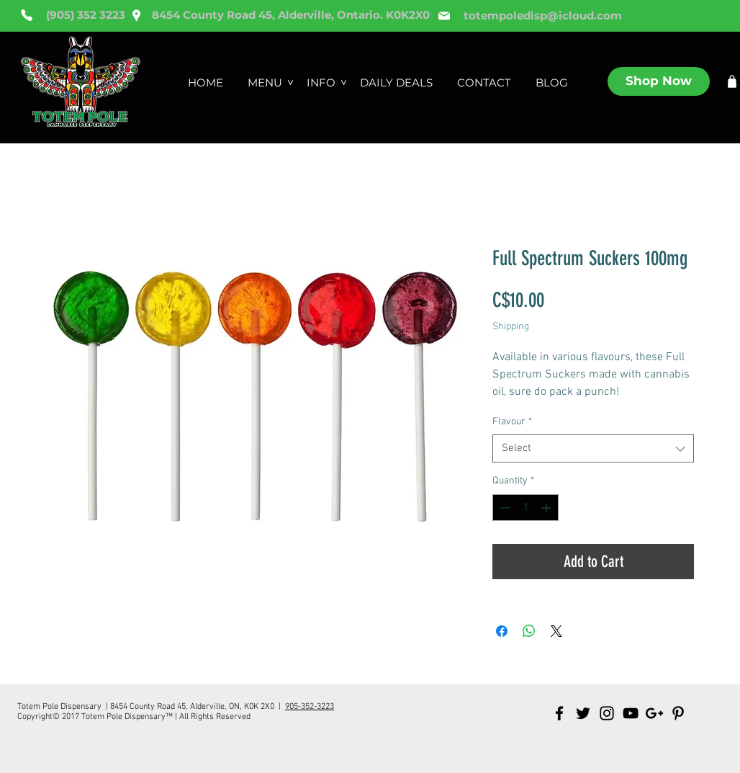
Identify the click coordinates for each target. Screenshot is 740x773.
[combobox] (593, 448)
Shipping (510, 327)
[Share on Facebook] (501, 631)
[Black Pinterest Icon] (678, 713)
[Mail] (444, 15)
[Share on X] (556, 631)
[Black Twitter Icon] (583, 713)
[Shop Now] (659, 81)
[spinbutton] (525, 507)
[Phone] (26, 15)
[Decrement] (504, 507)
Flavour (512, 422)
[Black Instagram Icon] (606, 713)
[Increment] (547, 507)
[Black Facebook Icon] (559, 713)
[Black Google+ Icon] (654, 713)
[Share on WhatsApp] (529, 631)
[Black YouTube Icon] (630, 713)
